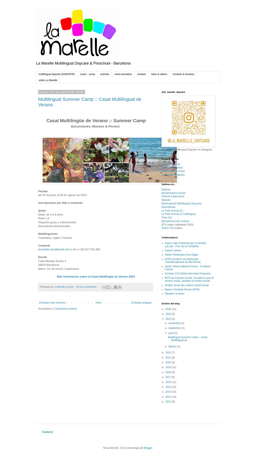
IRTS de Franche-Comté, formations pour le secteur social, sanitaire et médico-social (189, 279)
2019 (169, 367)
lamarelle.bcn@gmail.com (54, 249)
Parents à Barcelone (173, 196)
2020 (169, 362)
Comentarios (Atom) (65, 308)
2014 (169, 391)
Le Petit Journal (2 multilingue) (179, 214)
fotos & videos (159, 74)
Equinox (166, 189)
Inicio (99, 302)
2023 (169, 319)
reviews (141, 74)
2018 (169, 372)
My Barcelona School (173, 193)
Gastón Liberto (173, 250)
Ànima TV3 (168, 228)
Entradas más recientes (52, 302)
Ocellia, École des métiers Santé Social (187, 285)
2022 (169, 352)
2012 (169, 401)
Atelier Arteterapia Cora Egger (181, 254)
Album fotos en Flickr (173, 171)
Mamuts (166, 200)
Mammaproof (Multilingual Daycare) (181, 203)
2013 (169, 396)
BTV (164, 224)
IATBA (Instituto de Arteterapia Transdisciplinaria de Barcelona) (183, 260)
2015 (169, 386)
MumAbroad (168, 207)
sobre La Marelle (48, 80)
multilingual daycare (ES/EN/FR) (56, 74)
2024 (169, 314)
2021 (169, 357)
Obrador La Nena (174, 293)
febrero (172, 346)
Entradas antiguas (141, 302)
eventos (104, 74)
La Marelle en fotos (172, 167)
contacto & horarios (183, 74)
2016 (169, 382)
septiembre (175, 328)
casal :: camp (87, 74)
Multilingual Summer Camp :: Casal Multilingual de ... (187, 339)
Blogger (148, 447)
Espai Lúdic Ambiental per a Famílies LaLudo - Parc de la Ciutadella (185, 245)
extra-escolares (123, 74)
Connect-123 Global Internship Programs (187, 273)
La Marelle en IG (171, 164)
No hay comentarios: (86, 286)
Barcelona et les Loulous (175, 221)
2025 (169, 309)
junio (171, 333)
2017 (169, 377)
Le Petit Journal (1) (172, 210)
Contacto (47, 432)
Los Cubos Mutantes (173, 174)
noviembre (174, 323)
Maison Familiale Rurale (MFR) (182, 289)
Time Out (167, 217)
